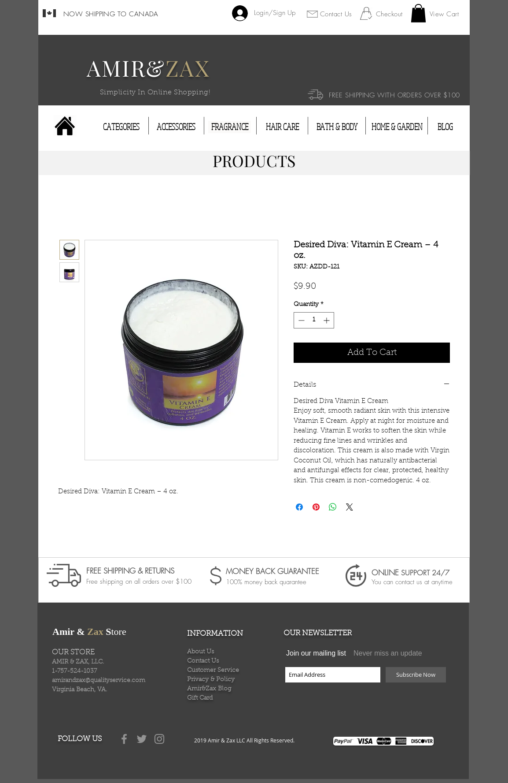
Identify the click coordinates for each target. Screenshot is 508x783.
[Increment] (327, 320)
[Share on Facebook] (299, 507)
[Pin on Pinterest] (316, 507)
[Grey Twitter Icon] (141, 739)
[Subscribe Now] (416, 674)
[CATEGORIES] (121, 127)
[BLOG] (445, 127)
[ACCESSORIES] (176, 127)
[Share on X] (349, 507)
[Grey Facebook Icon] (124, 739)
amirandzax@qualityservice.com (98, 681)
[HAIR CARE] (282, 127)
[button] (418, 13)
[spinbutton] (314, 320)
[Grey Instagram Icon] (159, 739)
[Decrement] (300, 320)
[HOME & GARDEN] (397, 127)
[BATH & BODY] (337, 127)
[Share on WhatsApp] (333, 507)
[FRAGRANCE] (229, 127)
